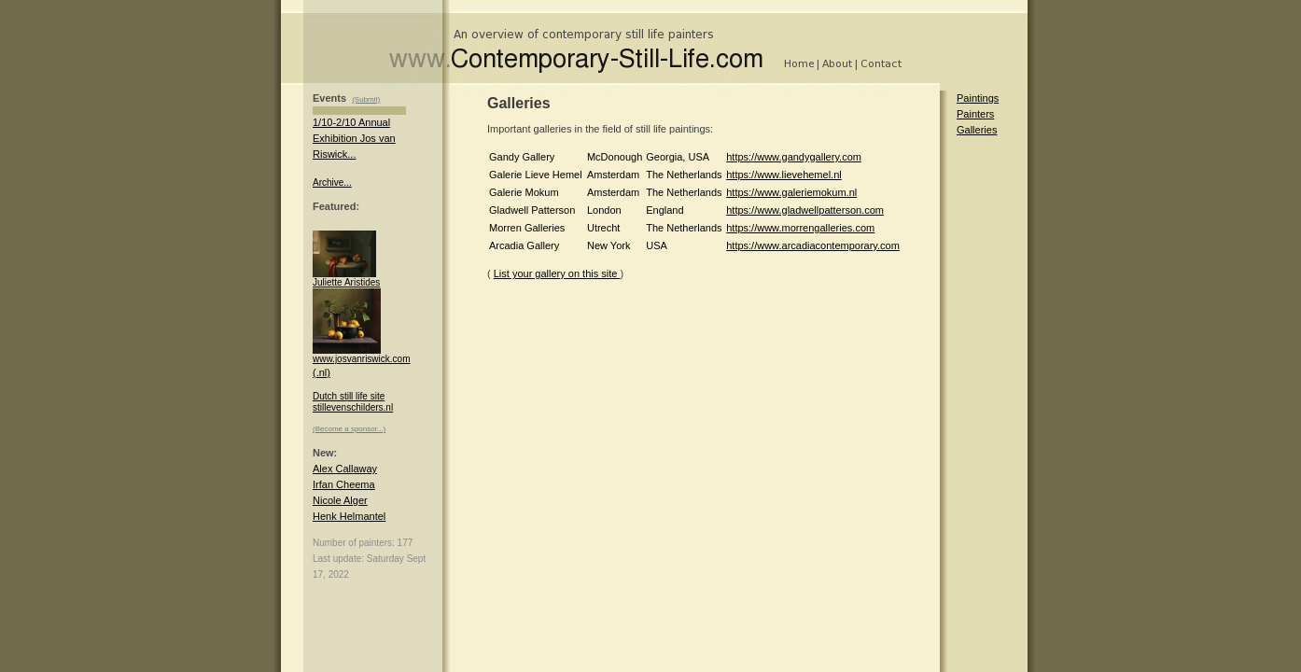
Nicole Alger (340, 500)
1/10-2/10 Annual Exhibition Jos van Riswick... (354, 138)
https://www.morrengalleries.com (800, 227)
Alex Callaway (345, 468)
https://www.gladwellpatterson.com (805, 210)
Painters (975, 113)
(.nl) (321, 372)
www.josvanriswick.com (361, 354)
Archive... (332, 182)
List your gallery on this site (557, 273)
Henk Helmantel (349, 516)
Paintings (978, 98)
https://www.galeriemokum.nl (791, 192)
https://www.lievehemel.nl (784, 174)
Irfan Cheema (344, 484)
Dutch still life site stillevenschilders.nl (353, 402)
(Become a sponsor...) (349, 429)
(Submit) (366, 99)
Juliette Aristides (346, 278)
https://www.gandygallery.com (793, 156)
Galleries (977, 129)
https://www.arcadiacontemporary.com (813, 245)
